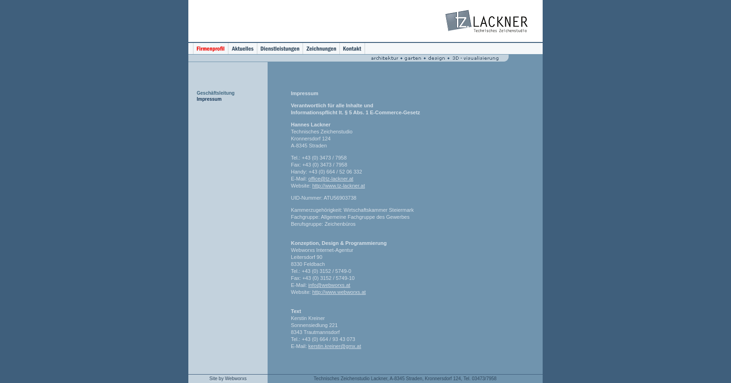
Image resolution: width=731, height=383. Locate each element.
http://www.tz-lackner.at (338, 185)
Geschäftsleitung (215, 93)
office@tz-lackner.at (330, 178)
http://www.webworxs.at (339, 292)
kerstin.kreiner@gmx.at (334, 346)
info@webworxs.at (329, 285)
